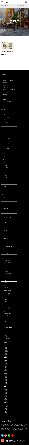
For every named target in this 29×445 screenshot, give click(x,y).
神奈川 (6, 402)
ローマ (6, 342)
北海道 (6, 405)
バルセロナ (7, 329)
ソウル (6, 277)
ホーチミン (7, 251)
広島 (5, 390)
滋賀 (5, 370)
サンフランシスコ (8, 294)
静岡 (5, 389)
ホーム (2, 5)
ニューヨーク (7, 289)
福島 (5, 359)
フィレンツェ (7, 341)
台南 (5, 299)
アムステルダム (8, 266)
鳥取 (5, 350)
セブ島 (6, 238)
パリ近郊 (6, 319)
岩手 (5, 372)
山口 (5, 353)
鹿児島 (6, 351)
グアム (6, 287)
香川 (5, 374)
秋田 (5, 357)
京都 (5, 408)
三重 (5, 409)
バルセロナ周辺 (8, 327)
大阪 (5, 403)
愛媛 (5, 382)
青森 (5, 373)
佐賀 (5, 348)
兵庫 (5, 385)
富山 (5, 361)
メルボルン (7, 209)
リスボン (6, 282)
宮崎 (5, 356)
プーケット (7, 307)
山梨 (5, 406)
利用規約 (5, 94)
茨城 (5, 396)
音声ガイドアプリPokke (8, 80)
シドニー (6, 255)
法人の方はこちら (6, 85)
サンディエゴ (7, 293)
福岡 (5, 377)
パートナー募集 (6, 87)
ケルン (6, 271)
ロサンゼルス (7, 290)
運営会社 (5, 99)
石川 (5, 392)
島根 (5, 412)
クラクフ (6, 117)
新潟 (5, 395)
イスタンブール (8, 246)
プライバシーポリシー (7, 96)
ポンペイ (6, 335)
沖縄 (5, 379)
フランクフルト (8, 273)
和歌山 (6, 364)
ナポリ (6, 333)
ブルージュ (7, 260)
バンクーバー (7, 222)
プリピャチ (7, 138)
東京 (5, 414)
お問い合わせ (6, 92)
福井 (5, 360)
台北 (5, 301)
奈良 (5, 393)
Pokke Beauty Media (7, 101)
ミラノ (6, 339)
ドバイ (6, 127)
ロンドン (6, 315)
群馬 (5, 401)
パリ (5, 321)
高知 (5, 354)
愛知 (5, 399)
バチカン (6, 336)
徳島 (5, 347)
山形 (5, 369)
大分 (5, 380)
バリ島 (6, 167)
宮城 (5, 376)
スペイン (12, 5)
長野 (5, 398)
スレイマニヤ (7, 217)
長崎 (5, 411)
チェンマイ (7, 305)
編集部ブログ (6, 82)
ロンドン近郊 (7, 313)
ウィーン (6, 208)
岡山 (5, 388)
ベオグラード (7, 143)
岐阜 (5, 366)
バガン (6, 175)
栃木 (5, 386)
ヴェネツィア (7, 338)
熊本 (5, 363)
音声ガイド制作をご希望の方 (9, 89)
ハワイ (6, 291)
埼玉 (5, 367)
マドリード (19, 5)
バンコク (6, 308)
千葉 (5, 383)
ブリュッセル (7, 262)
